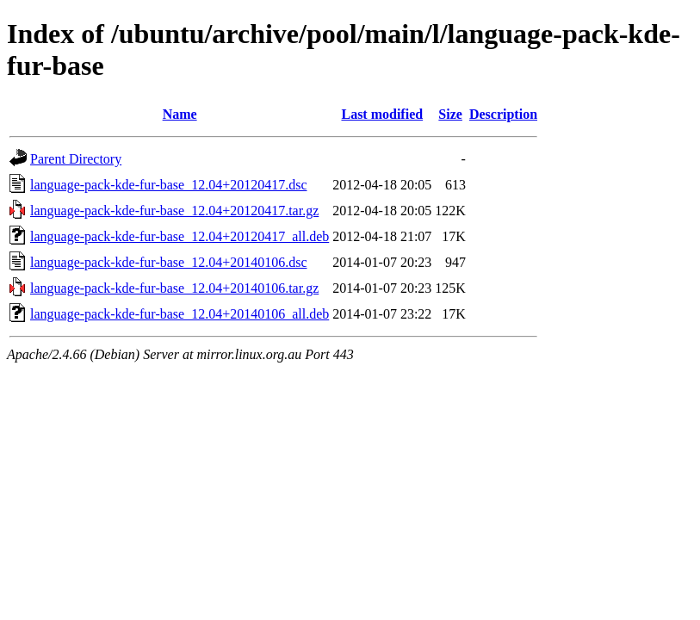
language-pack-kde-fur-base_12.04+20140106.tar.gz (174, 288)
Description (503, 114)
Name (180, 114)
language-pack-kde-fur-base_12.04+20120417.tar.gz (174, 210)
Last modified (382, 114)
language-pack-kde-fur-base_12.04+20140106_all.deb (179, 314)
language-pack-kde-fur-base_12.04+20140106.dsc (168, 262)
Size (450, 114)
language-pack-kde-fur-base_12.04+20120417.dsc (168, 184)
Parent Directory (75, 159)
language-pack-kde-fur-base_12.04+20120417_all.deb (179, 236)
